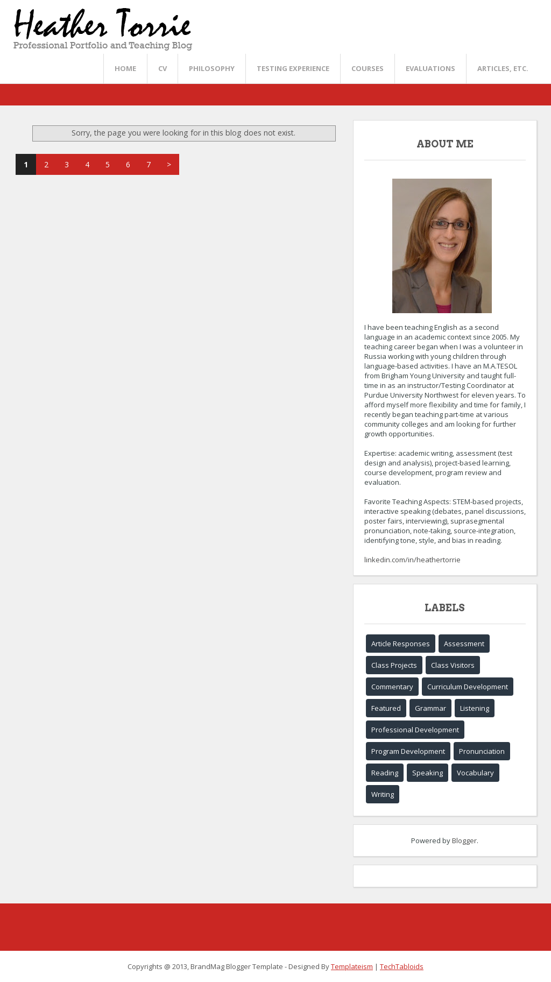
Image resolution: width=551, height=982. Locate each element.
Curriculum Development (467, 686)
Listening (474, 708)
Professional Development (415, 729)
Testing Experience (293, 68)
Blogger (464, 840)
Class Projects (394, 665)
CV (162, 68)
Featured (386, 708)
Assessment (464, 643)
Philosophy (212, 68)
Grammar (430, 708)
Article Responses (400, 643)
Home (125, 68)
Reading (384, 773)
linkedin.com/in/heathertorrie (412, 559)
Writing (382, 794)
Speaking (427, 773)
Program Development (408, 751)
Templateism (352, 966)
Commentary (392, 686)
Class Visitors (453, 665)
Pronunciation (482, 751)
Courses (367, 68)
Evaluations (430, 68)
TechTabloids (401, 966)
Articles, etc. (502, 68)
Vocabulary (475, 773)
